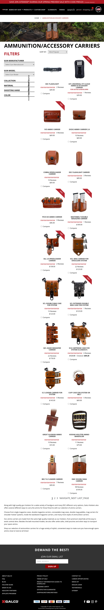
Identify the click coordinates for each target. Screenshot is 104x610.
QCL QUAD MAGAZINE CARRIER (52, 349)
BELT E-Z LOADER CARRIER (52, 479)
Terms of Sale (42, 579)
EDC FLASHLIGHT (52, 84)
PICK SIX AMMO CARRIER (52, 217)
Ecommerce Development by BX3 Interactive (52, 608)
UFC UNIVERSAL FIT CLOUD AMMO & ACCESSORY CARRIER (79, 86)
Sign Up (52, 566)
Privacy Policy (42, 576)
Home (36, 18)
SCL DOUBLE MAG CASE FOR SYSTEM (52, 304)
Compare (46, 93)
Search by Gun (16, 10)
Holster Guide (7, 585)
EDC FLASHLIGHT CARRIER (79, 172)
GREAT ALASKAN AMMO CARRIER (52, 435)
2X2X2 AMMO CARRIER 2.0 (79, 130)
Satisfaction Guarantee (46, 590)
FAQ (3, 579)
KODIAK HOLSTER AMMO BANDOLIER (79, 435)
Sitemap (75, 591)
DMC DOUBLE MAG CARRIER (79, 480)
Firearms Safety (43, 587)
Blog (4, 582)
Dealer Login (77, 585)
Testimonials (77, 588)
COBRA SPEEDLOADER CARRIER (52, 173)
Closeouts (52, 10)
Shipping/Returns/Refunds (47, 592)
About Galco (7, 576)
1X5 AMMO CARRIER (52, 130)
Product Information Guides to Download (49, 583)
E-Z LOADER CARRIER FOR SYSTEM (52, 394)
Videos (62, 10)
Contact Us (76, 576)
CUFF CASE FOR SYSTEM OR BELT (79, 394)
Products (28, 10)
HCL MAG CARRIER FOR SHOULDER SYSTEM (79, 260)
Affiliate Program (9, 593)
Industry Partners (9, 591)
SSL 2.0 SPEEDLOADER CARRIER (52, 260)
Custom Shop (39, 10)
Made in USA (6, 588)
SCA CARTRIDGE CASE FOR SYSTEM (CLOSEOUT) (79, 349)
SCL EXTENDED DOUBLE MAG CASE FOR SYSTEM (79, 304)
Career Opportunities (80, 579)
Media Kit (75, 582)
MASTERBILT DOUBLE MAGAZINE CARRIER (79, 218)
